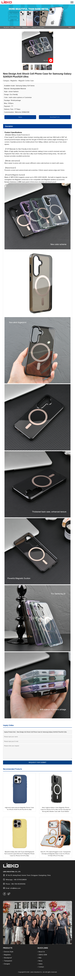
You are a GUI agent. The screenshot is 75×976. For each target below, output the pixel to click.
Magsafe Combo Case (38, 27)
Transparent (8, 961)
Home (12, 27)
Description (9, 126)
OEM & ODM (42, 955)
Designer (7, 964)
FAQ (39, 958)
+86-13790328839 (20, 879)
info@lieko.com (15, 888)
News (40, 961)
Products (17, 27)
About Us (41, 951)
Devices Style (8, 951)
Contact (41, 967)
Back (70, 27)
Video (40, 964)
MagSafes (25, 27)
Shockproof (8, 958)
